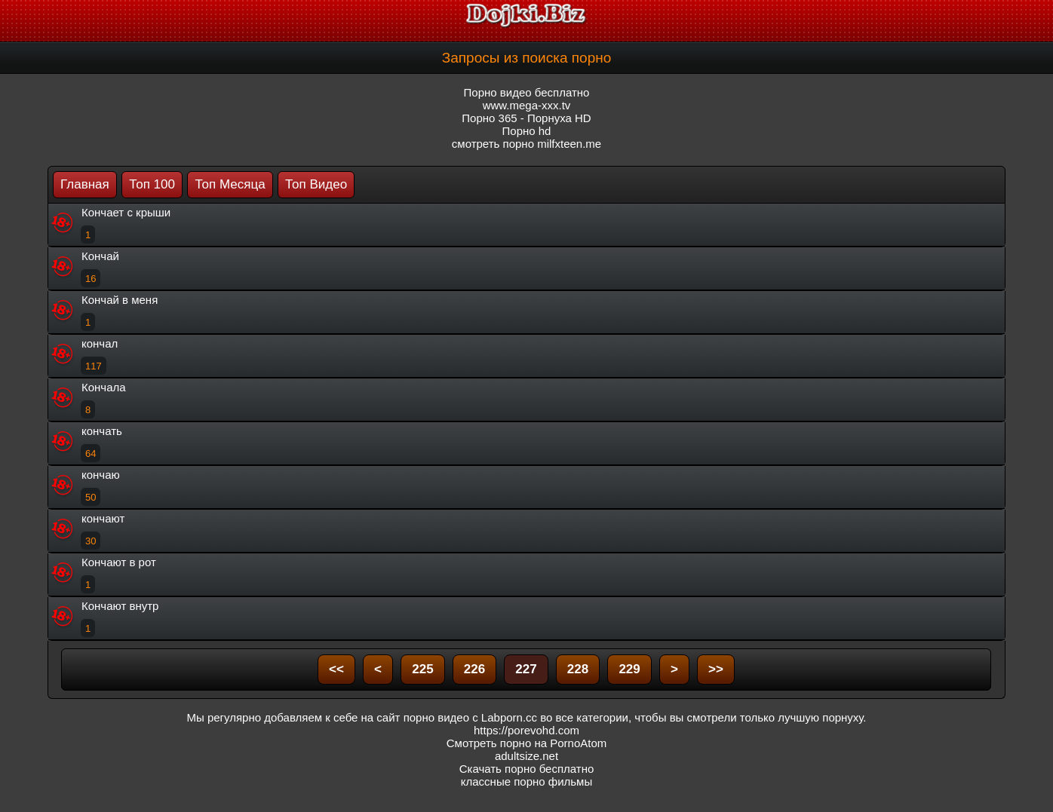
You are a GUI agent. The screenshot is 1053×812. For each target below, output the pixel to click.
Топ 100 (152, 184)
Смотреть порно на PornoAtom (527, 743)
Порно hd (526, 130)
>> (715, 669)
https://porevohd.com (526, 730)
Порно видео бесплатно (527, 92)
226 (474, 669)
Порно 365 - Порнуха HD (526, 118)
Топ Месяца (230, 184)
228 (577, 669)
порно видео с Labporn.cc (470, 717)
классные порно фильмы (526, 781)
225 (422, 669)
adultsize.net (526, 755)
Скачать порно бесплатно (526, 768)
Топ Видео (316, 184)
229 (629, 669)
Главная (84, 184)
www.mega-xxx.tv (527, 105)
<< (336, 669)
